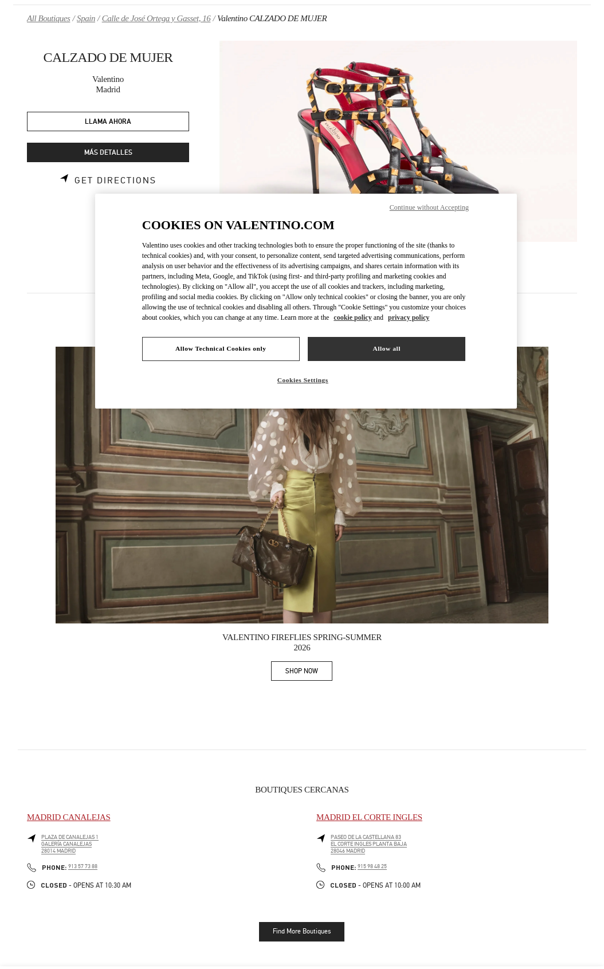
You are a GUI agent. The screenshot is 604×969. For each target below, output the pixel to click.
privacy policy (408, 317)
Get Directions (115, 180)
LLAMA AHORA (108, 121)
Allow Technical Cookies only (220, 348)
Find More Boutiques (302, 931)
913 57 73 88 (82, 866)
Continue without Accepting (429, 207)
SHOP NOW (308, 673)
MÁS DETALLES (108, 152)
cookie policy (352, 317)
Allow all (387, 348)
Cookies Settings (302, 379)
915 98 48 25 (372, 866)
